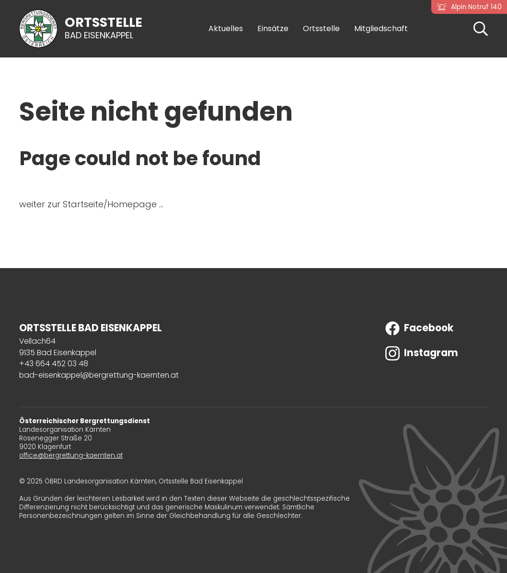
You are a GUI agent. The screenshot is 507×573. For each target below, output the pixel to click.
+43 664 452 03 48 (53, 363)
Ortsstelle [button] (321, 28)
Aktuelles (225, 28)
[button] (480, 28)
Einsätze (272, 28)
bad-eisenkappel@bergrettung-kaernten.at (99, 375)
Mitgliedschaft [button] (381, 28)
